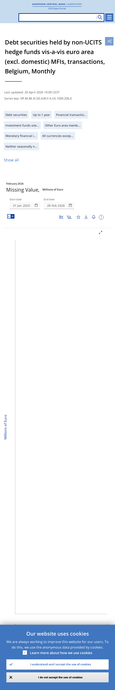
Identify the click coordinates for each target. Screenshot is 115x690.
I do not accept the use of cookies (60, 677)
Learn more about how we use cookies (61, 652)
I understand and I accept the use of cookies (60, 664)
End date (49, 199)
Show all (11, 159)
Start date (16, 199)
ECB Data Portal (57, 8)
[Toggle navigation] (109, 17)
